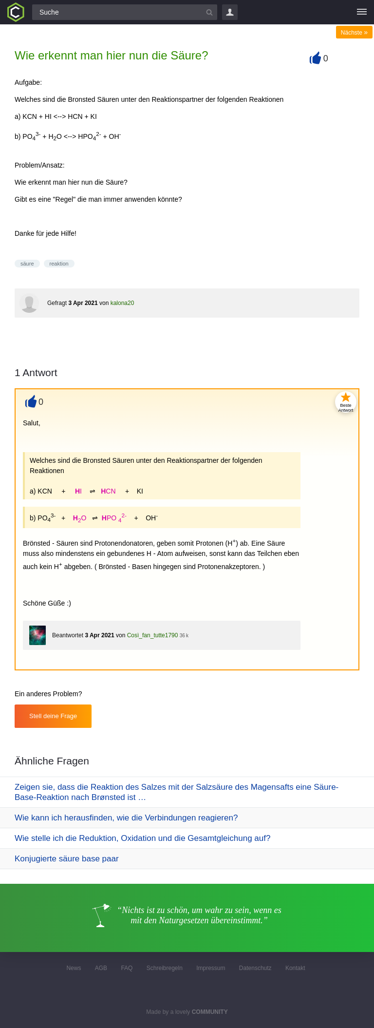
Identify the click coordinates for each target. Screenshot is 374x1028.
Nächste (354, 32)
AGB (101, 968)
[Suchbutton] (209, 12)
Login (230, 12)
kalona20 (122, 303)
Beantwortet (67, 635)
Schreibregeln (165, 968)
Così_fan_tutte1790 (152, 635)
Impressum (210, 968)
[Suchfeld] (124, 12)
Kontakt (295, 968)
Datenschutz (255, 968)
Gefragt (57, 303)
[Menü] (362, 12)
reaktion (59, 264)
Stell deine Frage (53, 716)
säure (27, 264)
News (73, 968)
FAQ (126, 968)
